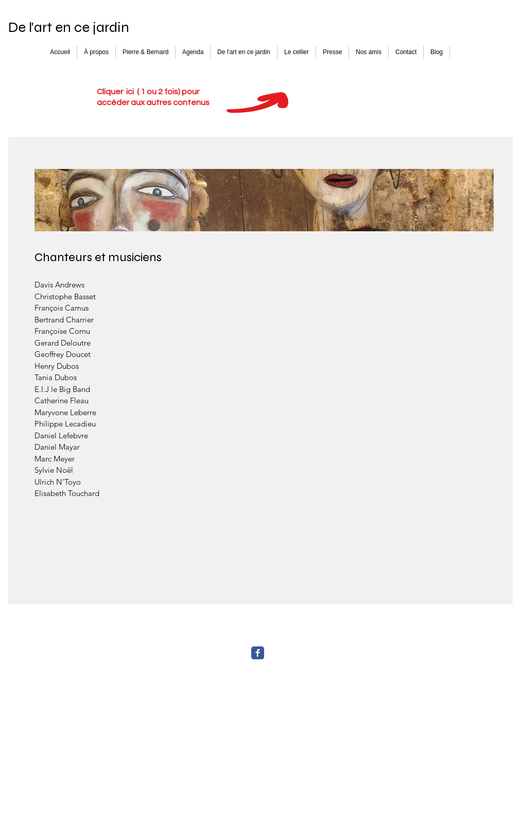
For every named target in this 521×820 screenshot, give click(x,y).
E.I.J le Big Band (62, 389)
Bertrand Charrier (64, 319)
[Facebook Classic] (257, 652)
